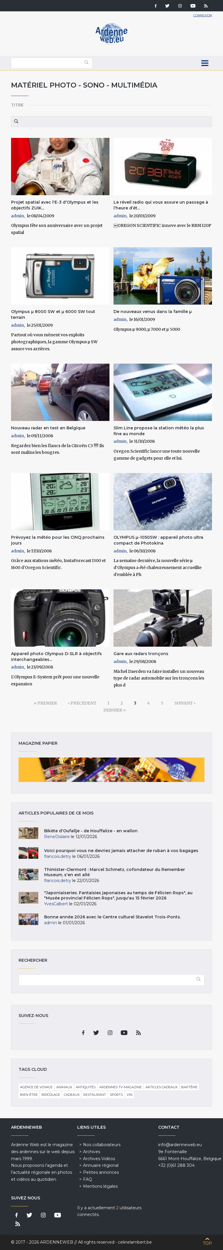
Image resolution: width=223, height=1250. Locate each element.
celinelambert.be (135, 1242)
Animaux (64, 1087)
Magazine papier (111, 770)
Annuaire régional (100, 1165)
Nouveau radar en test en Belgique (48, 428)
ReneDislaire (57, 836)
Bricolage (51, 1095)
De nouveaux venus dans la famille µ (153, 311)
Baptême (189, 1087)
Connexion (202, 15)
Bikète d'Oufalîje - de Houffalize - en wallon (91, 830)
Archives (91, 1151)
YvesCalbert (56, 903)
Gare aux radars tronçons (141, 653)
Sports (116, 1095)
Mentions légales (100, 1186)
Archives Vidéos (99, 1158)
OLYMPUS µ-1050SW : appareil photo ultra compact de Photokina (158, 540)
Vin (129, 1095)
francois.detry (57, 856)
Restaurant (94, 1095)
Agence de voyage (36, 1087)
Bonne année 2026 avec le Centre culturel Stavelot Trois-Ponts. (112, 917)
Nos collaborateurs (102, 1144)
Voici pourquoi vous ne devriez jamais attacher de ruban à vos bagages (121, 850)
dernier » (114, 710)
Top (207, 1243)
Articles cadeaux (161, 1087)
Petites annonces (101, 1172)
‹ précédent (82, 703)
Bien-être (29, 1095)
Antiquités (86, 1087)
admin (17, 215)
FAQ (87, 1179)
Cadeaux (72, 1095)
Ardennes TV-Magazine (120, 1087)
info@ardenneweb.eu (180, 1144)
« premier (45, 703)
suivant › (185, 703)
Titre (17, 105)
